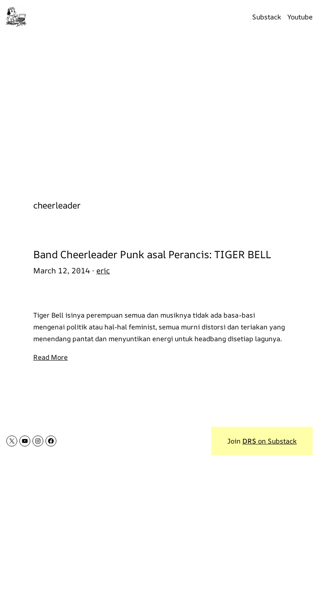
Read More (50, 357)
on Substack (269, 441)
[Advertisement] (159, 112)
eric (103, 270)
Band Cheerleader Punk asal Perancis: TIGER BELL (152, 254)
